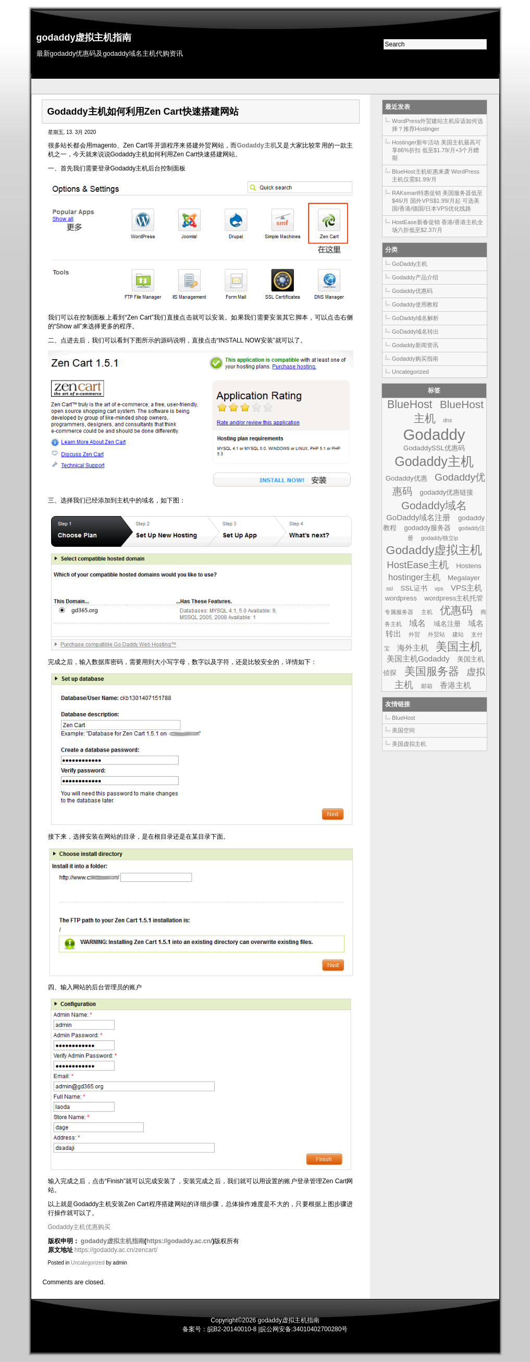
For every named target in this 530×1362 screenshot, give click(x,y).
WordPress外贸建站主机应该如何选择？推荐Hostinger (437, 125)
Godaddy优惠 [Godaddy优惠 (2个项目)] (406, 478)
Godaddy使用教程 (415, 304)
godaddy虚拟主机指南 (84, 37)
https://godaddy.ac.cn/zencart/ (116, 1250)
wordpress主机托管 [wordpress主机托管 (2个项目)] (453, 598)
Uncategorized (87, 1263)
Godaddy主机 (257, 145)
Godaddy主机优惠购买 (79, 1227)
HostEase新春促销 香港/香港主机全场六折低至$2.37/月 (437, 226)
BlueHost (403, 718)
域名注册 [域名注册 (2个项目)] (447, 624)
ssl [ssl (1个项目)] (389, 588)
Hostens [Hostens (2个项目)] (469, 566)
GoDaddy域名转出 (415, 331)
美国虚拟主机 (409, 744)
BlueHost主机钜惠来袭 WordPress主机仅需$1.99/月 (435, 175)
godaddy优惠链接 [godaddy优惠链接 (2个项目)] (446, 492)
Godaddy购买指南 (415, 358)
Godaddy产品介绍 (415, 277)
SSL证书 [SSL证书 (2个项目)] (413, 588)
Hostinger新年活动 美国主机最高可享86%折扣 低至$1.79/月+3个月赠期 (436, 150)
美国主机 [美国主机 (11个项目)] (459, 646)
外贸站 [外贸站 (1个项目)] (436, 634)
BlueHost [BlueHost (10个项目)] (409, 404)
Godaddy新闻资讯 (415, 345)
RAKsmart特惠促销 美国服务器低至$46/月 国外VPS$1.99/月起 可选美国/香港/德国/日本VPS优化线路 (437, 201)
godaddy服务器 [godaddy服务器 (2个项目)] (427, 528)
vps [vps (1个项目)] (439, 588)
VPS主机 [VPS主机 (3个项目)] (466, 587)
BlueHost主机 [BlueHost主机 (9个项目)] (449, 411)
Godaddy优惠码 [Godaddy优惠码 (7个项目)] (438, 484)
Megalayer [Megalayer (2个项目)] (464, 578)
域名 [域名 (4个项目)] (417, 623)
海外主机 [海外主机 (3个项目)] (412, 647)
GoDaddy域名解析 (415, 318)
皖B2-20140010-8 (232, 1329)
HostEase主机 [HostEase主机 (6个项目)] (417, 564)
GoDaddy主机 (409, 264)
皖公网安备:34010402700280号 (304, 1329)
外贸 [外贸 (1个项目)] (414, 634)
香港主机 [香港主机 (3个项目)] (455, 685)
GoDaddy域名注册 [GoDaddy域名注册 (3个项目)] (418, 517)
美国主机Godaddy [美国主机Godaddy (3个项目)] (418, 658)
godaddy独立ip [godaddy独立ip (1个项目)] (439, 538)
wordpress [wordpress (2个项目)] (401, 598)
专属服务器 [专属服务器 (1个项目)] (399, 612)
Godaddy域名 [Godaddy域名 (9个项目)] (434, 505)
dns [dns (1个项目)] (447, 420)
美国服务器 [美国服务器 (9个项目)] (431, 671)
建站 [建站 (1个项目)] (458, 634)
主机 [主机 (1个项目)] (427, 612)
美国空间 (403, 730)
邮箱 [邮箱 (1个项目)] (427, 686)
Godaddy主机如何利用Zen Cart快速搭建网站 (143, 111)
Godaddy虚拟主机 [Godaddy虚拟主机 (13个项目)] (434, 550)
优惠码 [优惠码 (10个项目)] (456, 610)
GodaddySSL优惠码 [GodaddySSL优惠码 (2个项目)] (434, 448)
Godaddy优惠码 (412, 291)
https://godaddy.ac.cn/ (179, 1241)
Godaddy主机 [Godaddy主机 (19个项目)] (434, 461)
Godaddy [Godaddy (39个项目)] (434, 434)
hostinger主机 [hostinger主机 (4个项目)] (414, 577)
